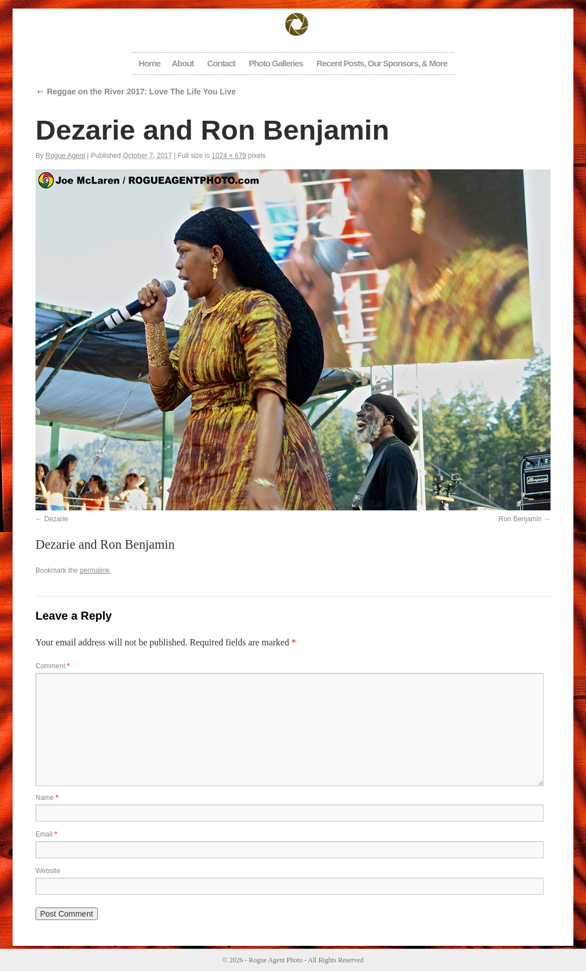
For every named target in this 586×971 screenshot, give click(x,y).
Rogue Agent (65, 156)
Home (149, 63)
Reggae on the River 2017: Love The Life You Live (135, 91)
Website (47, 871)
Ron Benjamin (519, 519)
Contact (221, 63)
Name (46, 798)
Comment (52, 666)
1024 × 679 (229, 156)
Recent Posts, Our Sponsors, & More (382, 63)
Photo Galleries (275, 63)
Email (46, 834)
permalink (94, 570)
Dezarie (56, 519)
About (182, 63)
